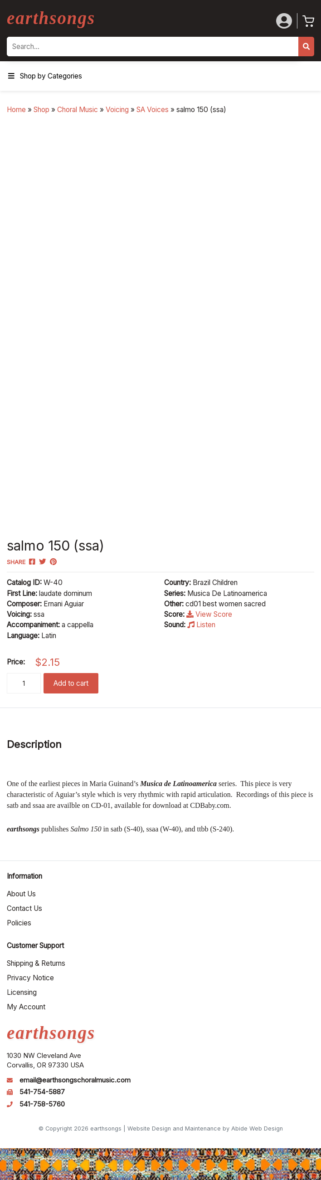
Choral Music (77, 109)
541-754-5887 (42, 1092)
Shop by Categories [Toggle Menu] (44, 76)
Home (16, 109)
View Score (209, 614)
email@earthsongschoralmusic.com (75, 1080)
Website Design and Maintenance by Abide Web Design (205, 1128)
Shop (41, 109)
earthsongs (51, 18)
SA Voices (152, 109)
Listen (201, 624)
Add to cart (71, 683)
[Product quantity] (24, 683)
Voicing (117, 109)
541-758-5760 (42, 1104)
